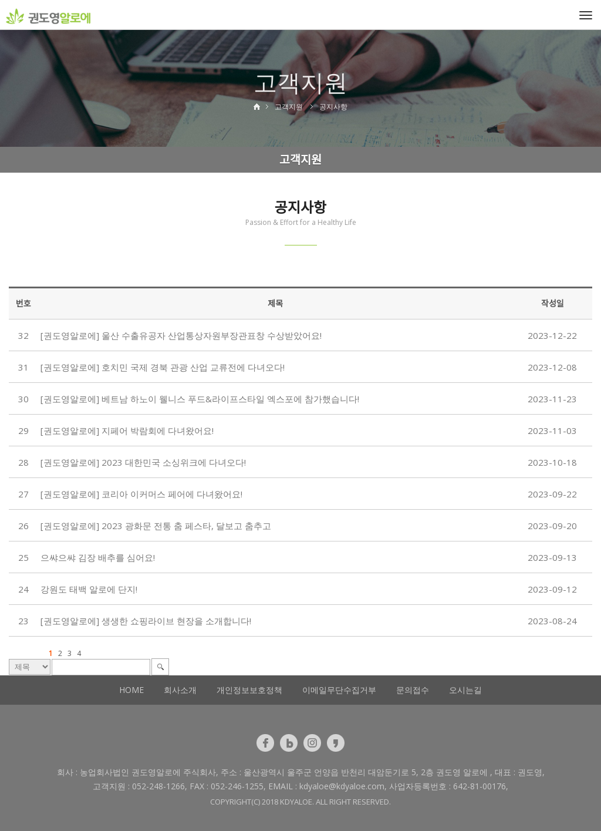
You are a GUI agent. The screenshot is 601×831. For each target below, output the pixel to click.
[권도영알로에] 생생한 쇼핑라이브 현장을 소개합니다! (145, 621)
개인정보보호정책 (249, 689)
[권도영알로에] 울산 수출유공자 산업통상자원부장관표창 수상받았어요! (181, 335)
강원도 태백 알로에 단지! (88, 589)
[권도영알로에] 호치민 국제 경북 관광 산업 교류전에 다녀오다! (162, 367)
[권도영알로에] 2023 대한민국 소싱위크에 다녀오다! (143, 462)
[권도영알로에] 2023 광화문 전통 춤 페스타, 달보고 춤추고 (155, 525)
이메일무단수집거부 (339, 689)
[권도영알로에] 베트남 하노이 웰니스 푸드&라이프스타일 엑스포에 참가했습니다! (199, 399)
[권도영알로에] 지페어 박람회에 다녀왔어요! (127, 430)
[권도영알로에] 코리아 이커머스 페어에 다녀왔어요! (141, 494)
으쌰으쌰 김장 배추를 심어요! (97, 557)
